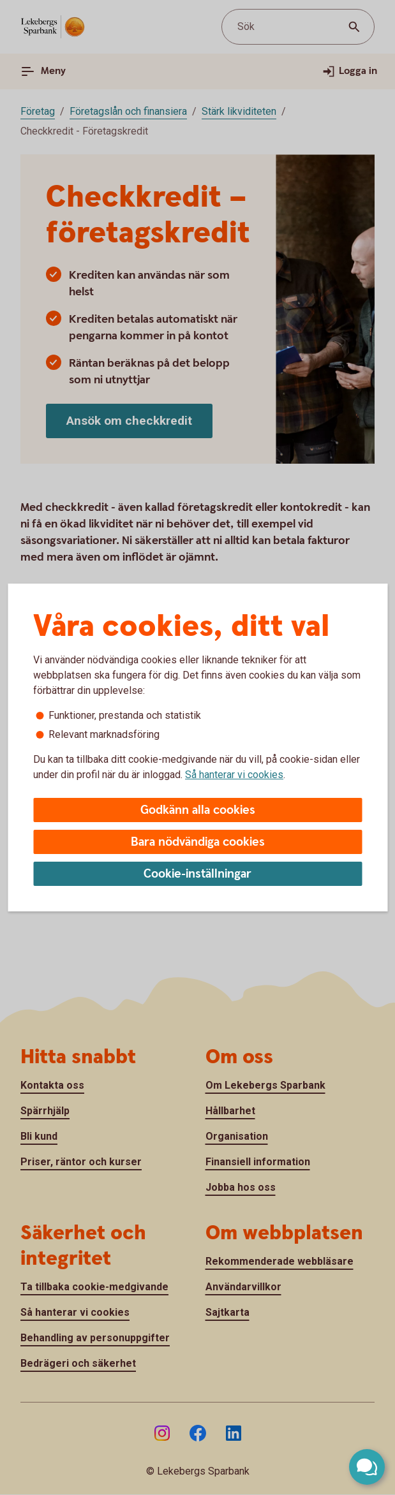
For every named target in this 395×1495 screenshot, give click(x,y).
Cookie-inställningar (197, 874)
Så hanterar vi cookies (234, 775)
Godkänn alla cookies (197, 810)
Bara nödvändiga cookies (198, 842)
